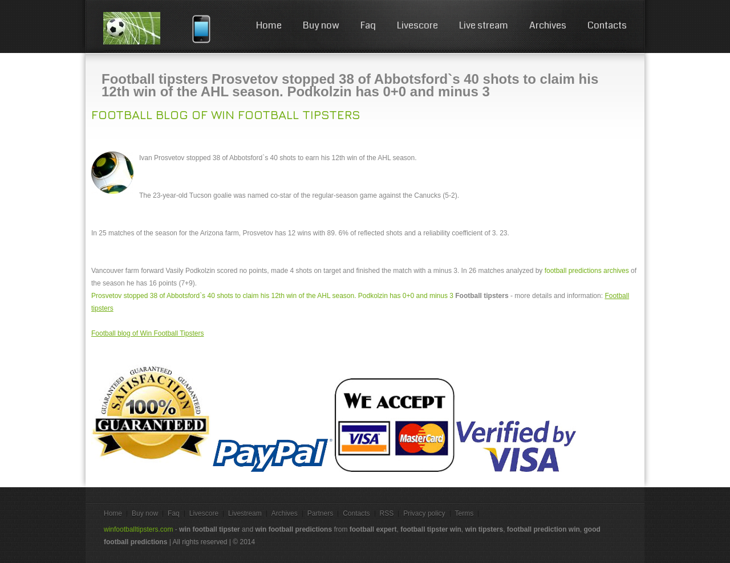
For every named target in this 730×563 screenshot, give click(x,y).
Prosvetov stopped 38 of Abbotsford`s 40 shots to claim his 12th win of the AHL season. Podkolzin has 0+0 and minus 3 (272, 296)
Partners (320, 513)
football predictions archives (587, 271)
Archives (547, 25)
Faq (368, 25)
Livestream (245, 513)
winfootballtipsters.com (138, 529)
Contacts (607, 25)
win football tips (143, 28)
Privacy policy (424, 513)
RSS (387, 513)
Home (269, 25)
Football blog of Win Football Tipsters (225, 114)
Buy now (321, 25)
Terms (464, 513)
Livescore (417, 25)
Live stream (483, 25)
